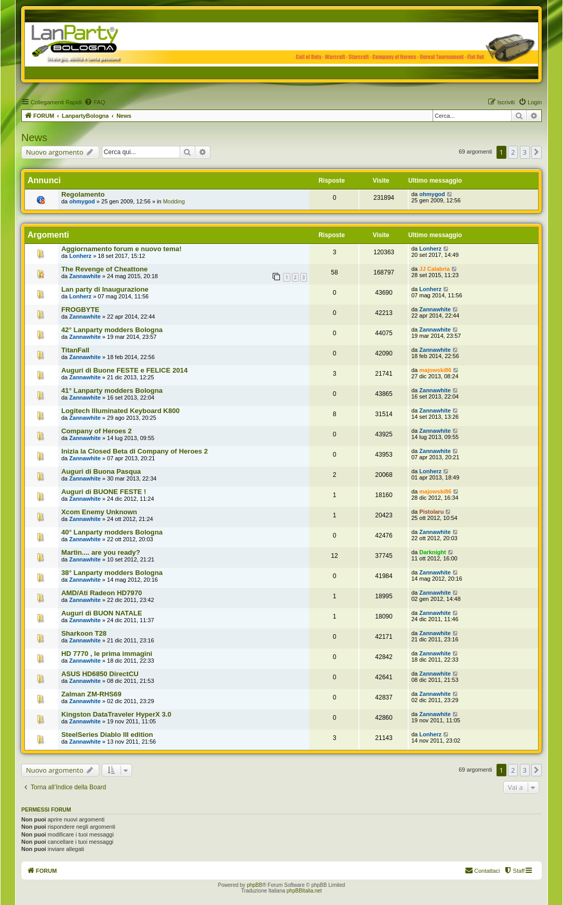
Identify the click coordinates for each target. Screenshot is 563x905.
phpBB (254, 885)
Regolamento (83, 194)
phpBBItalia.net (304, 891)
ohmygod (82, 201)
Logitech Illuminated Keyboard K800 (120, 411)
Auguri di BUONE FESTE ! (103, 492)
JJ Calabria (434, 269)
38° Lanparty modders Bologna (112, 573)
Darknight (432, 552)
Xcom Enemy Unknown (99, 512)
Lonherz (80, 256)
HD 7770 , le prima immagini (106, 653)
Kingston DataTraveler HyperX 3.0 (116, 714)
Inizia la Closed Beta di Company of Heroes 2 (134, 451)
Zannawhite (85, 276)
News (34, 137)
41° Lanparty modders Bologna (112, 390)
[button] (536, 152)
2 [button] (513, 152)
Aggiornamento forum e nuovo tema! (121, 249)
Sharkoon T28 (83, 633)
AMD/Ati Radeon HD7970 (101, 593)
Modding (174, 201)
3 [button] (525, 152)
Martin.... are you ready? (100, 552)
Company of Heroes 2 (96, 431)
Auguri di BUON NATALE (101, 613)
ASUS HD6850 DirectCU (100, 674)
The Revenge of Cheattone (104, 269)
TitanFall (75, 350)
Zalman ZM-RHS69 (91, 694)
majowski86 (435, 370)
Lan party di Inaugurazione (105, 289)
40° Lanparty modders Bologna (112, 532)
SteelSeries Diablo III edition (107, 734)
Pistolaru (431, 512)
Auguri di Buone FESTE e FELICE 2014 (124, 370)
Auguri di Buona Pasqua (101, 471)
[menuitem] (94, 102)
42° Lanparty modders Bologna (112, 330)
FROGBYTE (80, 309)
